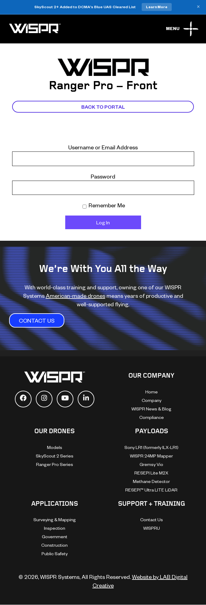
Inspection (54, 528)
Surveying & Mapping (54, 519)
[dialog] (137, 498)
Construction (54, 545)
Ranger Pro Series (54, 464)
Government (54, 536)
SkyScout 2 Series (54, 456)
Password (103, 176)
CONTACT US (37, 320)
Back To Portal (103, 107)
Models (54, 447)
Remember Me (104, 205)
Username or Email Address (103, 147)
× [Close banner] (198, 7)
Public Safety (55, 553)
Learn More (156, 7)
